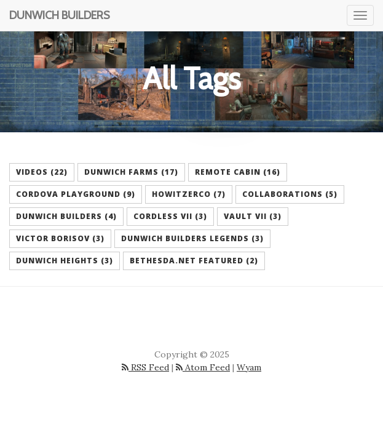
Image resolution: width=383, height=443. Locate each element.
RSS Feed (145, 367)
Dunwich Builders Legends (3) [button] (192, 238)
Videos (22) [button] (42, 172)
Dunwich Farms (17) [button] (131, 172)
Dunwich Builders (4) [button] (66, 216)
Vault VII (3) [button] (253, 216)
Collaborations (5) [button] (290, 194)
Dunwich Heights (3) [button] (64, 260)
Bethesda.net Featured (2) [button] (194, 260)
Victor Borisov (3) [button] (60, 238)
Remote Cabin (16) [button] (237, 172)
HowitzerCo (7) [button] (189, 194)
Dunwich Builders (59, 15)
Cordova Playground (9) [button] (75, 194)
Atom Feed (203, 367)
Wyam (249, 367)
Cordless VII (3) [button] (170, 216)
